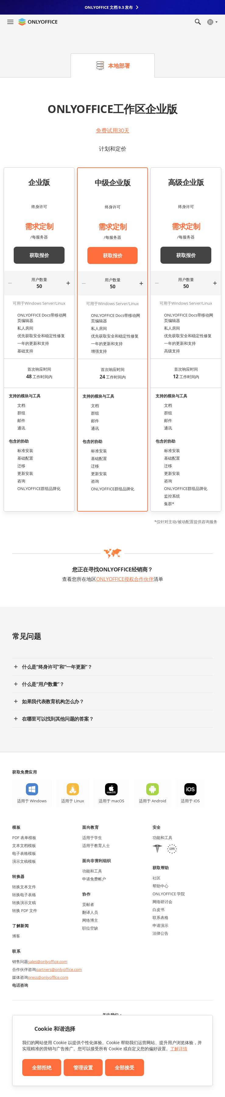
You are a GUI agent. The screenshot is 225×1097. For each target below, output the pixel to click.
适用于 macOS (111, 801)
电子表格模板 (24, 853)
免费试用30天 (112, 130)
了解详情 (178, 1048)
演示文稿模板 (24, 861)
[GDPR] (172, 849)
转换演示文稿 (24, 902)
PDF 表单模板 (24, 837)
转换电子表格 (24, 894)
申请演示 (160, 925)
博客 (16, 936)
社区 (156, 878)
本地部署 (119, 65)
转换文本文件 (24, 887)
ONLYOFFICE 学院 (169, 893)
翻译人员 (90, 912)
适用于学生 (92, 837)
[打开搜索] (198, 22)
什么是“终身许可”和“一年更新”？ (57, 666)
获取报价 (39, 255)
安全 (157, 827)
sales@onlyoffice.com (47, 961)
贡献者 (88, 904)
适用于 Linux (72, 801)
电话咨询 (20, 985)
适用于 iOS (190, 801)
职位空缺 (90, 928)
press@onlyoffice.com (48, 977)
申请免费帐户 (94, 879)
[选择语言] (212, 22)
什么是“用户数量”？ (43, 684)
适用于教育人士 (96, 845)
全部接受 (124, 1067)
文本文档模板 (24, 845)
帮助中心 (160, 886)
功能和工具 (92, 871)
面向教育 (90, 827)
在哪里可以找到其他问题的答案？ (57, 718)
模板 (16, 827)
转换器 (18, 876)
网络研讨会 (162, 901)
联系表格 (160, 917)
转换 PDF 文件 (24, 910)
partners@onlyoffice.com (59, 969)
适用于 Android (152, 801)
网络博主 (90, 920)
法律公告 (160, 933)
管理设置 (83, 1067)
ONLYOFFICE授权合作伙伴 (124, 579)
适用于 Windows (32, 801)
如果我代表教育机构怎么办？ (53, 701)
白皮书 (158, 909)
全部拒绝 (41, 1067)
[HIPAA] (157, 849)
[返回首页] (37, 22)
